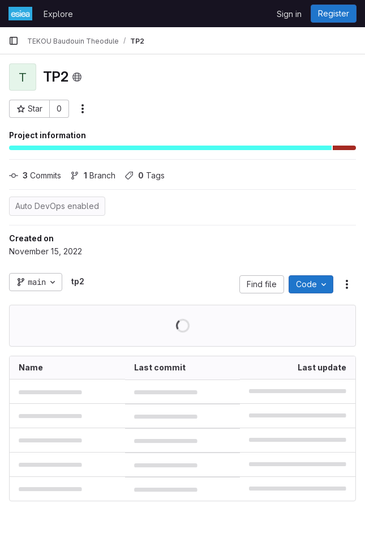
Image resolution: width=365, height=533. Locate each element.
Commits (35, 175)
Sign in (289, 14)
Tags (144, 175)
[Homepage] (20, 14)
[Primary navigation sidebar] (14, 41)
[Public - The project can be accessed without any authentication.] (76, 77)
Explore (58, 14)
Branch (92, 175)
